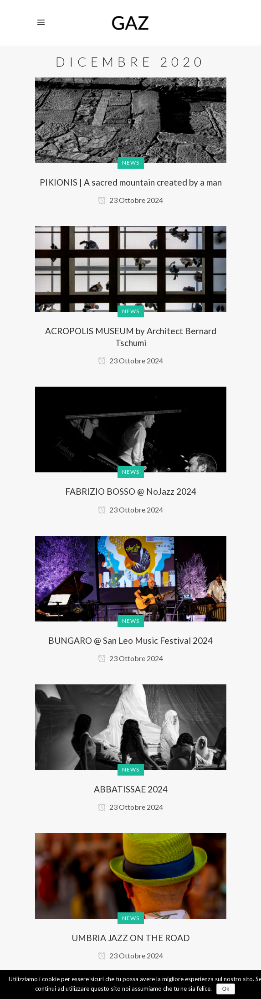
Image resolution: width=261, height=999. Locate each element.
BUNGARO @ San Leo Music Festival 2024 (130, 640)
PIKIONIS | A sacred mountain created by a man (131, 182)
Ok (225, 989)
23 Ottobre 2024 (130, 200)
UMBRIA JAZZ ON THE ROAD (131, 937)
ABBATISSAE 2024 (131, 789)
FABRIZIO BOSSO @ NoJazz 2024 (130, 491)
